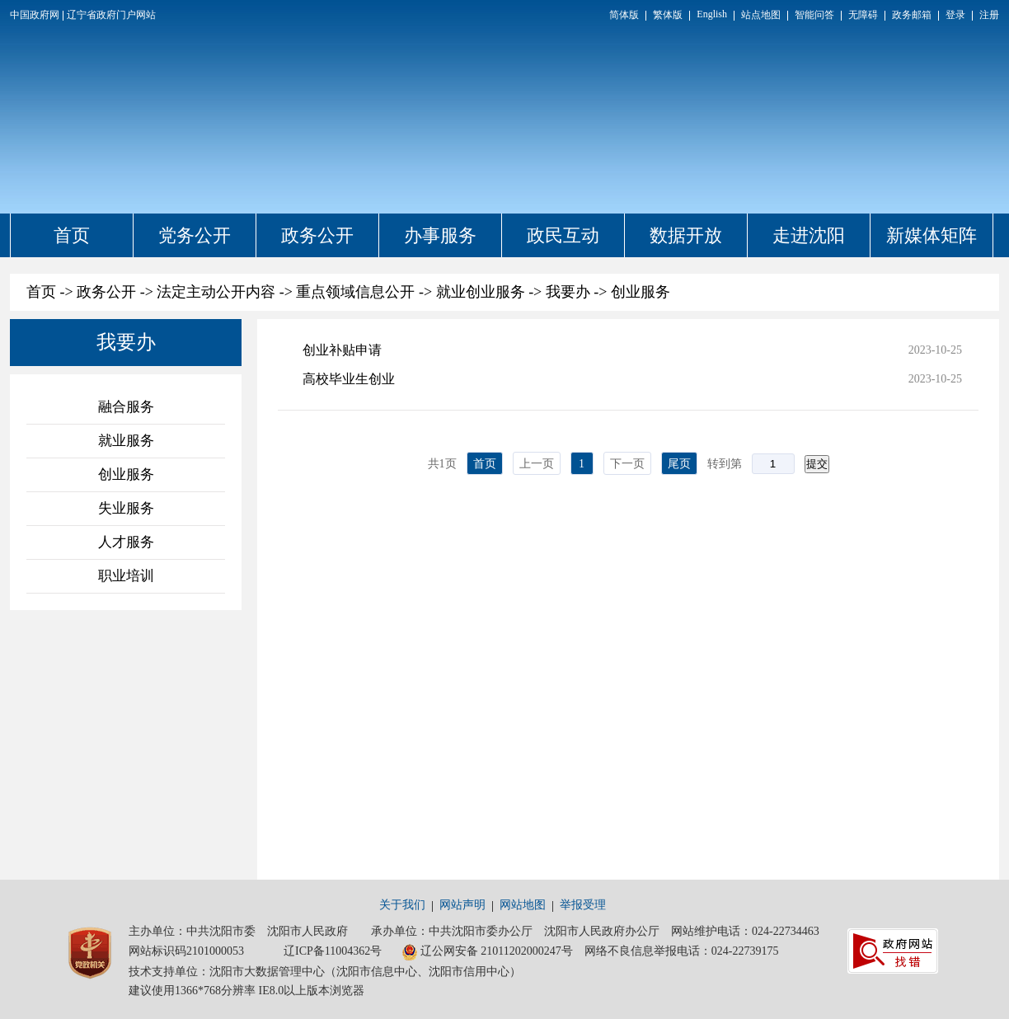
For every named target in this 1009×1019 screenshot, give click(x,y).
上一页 (536, 464)
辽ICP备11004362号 (333, 951)
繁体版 (668, 15)
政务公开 (317, 235)
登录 (955, 15)
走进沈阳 (808, 235)
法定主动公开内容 (216, 292)
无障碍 (863, 15)
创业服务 (640, 292)
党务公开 (194, 235)
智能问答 (814, 15)
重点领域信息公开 (355, 292)
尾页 (679, 464)
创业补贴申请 (342, 350)
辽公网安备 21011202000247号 (487, 952)
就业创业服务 (480, 292)
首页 (72, 235)
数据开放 (686, 235)
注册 (989, 15)
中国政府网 (34, 15)
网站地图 (523, 905)
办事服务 (440, 235)
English (712, 14)
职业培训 (126, 576)
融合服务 (126, 407)
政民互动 (563, 235)
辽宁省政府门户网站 (111, 15)
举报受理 (583, 905)
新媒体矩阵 (931, 235)
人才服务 (126, 542)
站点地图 (761, 15)
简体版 (624, 15)
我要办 (568, 292)
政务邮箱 (912, 15)
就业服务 (126, 440)
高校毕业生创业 (349, 379)
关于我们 (402, 905)
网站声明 (462, 905)
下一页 (627, 464)
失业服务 (126, 508)
